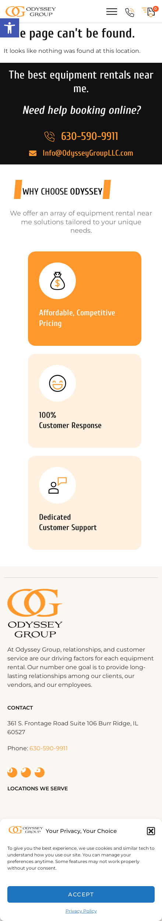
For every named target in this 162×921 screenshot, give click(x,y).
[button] (9, 27)
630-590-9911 (89, 136)
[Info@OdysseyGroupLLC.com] (32, 153)
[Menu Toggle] (111, 11)
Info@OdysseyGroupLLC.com (88, 153)
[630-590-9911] (129, 12)
